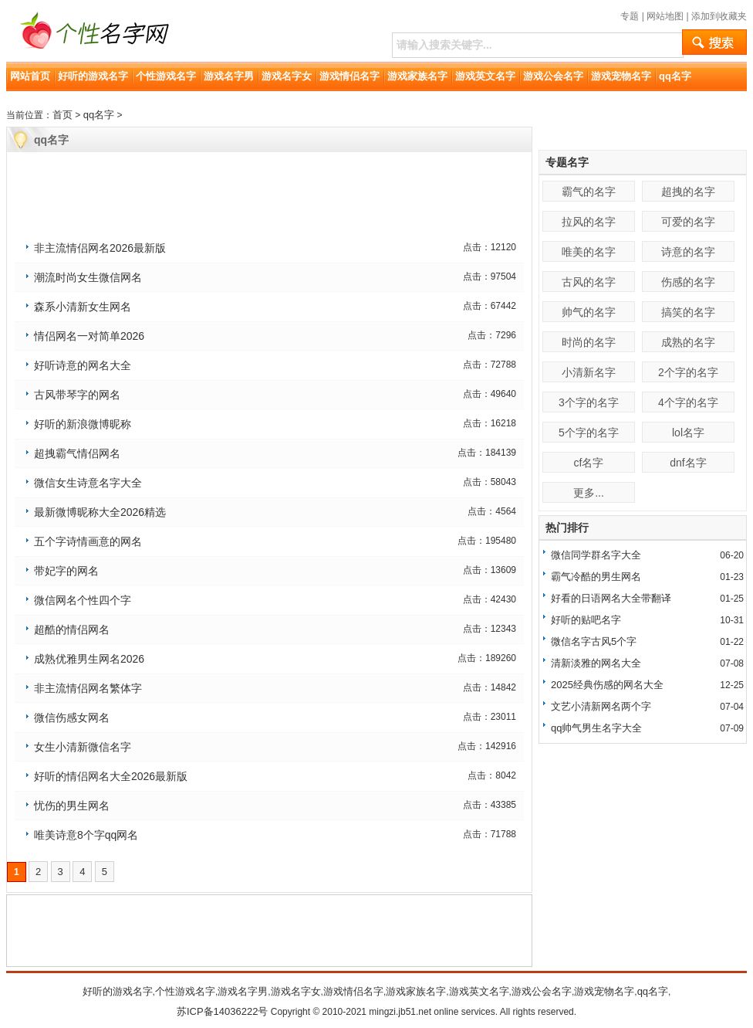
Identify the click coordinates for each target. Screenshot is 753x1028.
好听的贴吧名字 (586, 620)
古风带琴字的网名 (77, 394)
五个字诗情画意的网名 (88, 541)
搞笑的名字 (688, 312)
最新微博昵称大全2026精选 (100, 512)
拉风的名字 (589, 221)
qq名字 (675, 76)
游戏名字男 (229, 76)
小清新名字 (589, 372)
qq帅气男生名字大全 (596, 728)
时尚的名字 (589, 342)
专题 (629, 16)
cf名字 (589, 462)
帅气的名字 (589, 312)
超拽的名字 (688, 191)
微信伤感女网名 (72, 717)
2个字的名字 (688, 372)
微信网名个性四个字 (82, 600)
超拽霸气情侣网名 (77, 453)
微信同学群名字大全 (596, 555)
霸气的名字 (589, 191)
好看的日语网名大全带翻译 (611, 598)
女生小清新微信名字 (82, 747)
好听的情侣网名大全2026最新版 (110, 776)
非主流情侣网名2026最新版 (100, 248)
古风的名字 (589, 282)
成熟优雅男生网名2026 (89, 659)
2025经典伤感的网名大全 (607, 684)
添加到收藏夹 (719, 16)
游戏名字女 (287, 76)
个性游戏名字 (166, 76)
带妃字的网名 (66, 571)
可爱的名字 (688, 221)
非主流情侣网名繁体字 (88, 688)
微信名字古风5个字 (594, 641)
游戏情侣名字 (349, 76)
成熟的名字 (688, 342)
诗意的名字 (688, 252)
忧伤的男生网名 (72, 805)
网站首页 (30, 76)
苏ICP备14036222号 (222, 1011)
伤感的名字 (688, 282)
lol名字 (688, 432)
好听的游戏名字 (93, 76)
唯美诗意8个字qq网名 (86, 835)
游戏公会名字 (553, 76)
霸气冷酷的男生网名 (596, 576)
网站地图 (665, 16)
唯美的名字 (589, 252)
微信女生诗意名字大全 (88, 483)
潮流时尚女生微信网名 (88, 277)
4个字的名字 (688, 402)
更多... (588, 493)
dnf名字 (688, 462)
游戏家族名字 (417, 76)
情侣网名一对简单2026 (89, 336)
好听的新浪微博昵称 (82, 424)
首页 (62, 114)
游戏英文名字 (485, 76)
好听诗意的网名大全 (82, 365)
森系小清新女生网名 (82, 306)
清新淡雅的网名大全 (596, 663)
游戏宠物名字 (621, 76)
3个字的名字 (589, 402)
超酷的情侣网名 (72, 629)
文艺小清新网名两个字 (601, 706)
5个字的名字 (589, 432)
